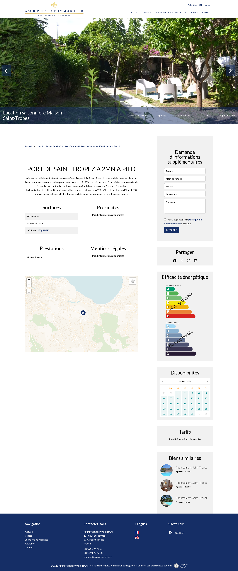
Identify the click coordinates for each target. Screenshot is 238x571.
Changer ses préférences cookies (155, 565)
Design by (180, 565)
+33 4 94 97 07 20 (93, 552)
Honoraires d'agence (124, 565)
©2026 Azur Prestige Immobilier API (70, 565)
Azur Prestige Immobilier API (99, 531)
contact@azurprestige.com (98, 556)
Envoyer (171, 230)
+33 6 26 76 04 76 (93, 548)
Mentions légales (101, 565)
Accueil (28, 146)
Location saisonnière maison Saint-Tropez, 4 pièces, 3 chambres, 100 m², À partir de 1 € (78, 146)
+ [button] (29, 280)
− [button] (29, 284)
